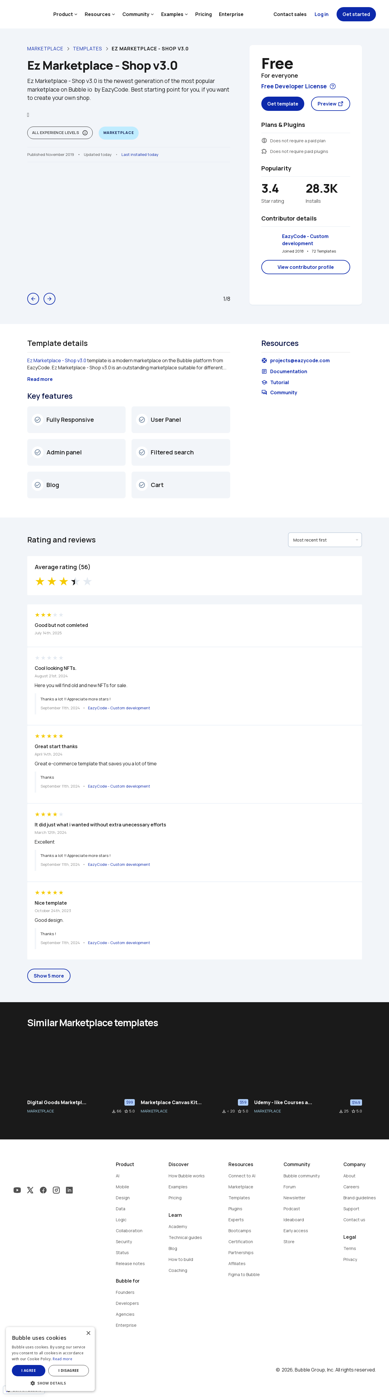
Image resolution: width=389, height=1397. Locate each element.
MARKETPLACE (40, 1111)
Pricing (203, 14)
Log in (322, 14)
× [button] (88, 1333)
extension (264, 151)
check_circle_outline (37, 419)
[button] (50, 1382)
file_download (113, 1111)
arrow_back (33, 299)
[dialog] (50, 1359)
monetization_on (264, 140)
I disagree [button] (68, 1370)
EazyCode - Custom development (305, 240)
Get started (356, 14)
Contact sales (290, 14)
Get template (282, 103)
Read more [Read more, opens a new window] (62, 1358)
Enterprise (231, 14)
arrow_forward (49, 299)
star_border (126, 1111)
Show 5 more (49, 976)
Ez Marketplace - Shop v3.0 (56, 360)
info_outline (85, 133)
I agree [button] (28, 1370)
